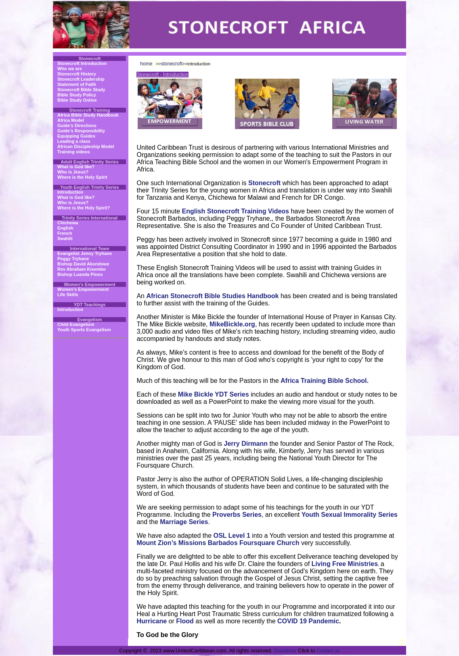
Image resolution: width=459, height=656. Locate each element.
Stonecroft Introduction (82, 63)
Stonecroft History (76, 73)
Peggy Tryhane (73, 258)
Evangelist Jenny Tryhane (84, 253)
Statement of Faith (76, 84)
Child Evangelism (75, 324)
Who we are (69, 68)
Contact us (328, 651)
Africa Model (70, 120)
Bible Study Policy (76, 94)
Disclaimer (285, 651)
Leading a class (73, 141)
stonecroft (171, 64)
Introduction (70, 192)
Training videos (73, 151)
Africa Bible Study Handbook (88, 115)
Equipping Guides (76, 136)
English (65, 228)
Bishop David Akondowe (83, 263)
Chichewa (67, 222)
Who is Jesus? (72, 171)
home (146, 64)
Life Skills (67, 294)
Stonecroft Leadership (81, 79)
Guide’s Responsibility (81, 130)
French (64, 233)
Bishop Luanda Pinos (80, 274)
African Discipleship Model (85, 146)
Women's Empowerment (83, 289)
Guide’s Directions (76, 125)
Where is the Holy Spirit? (83, 207)
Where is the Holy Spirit (82, 177)
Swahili (65, 238)
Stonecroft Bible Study (81, 89)
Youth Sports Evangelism (84, 329)
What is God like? (75, 166)
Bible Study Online (77, 100)
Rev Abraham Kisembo (81, 269)
